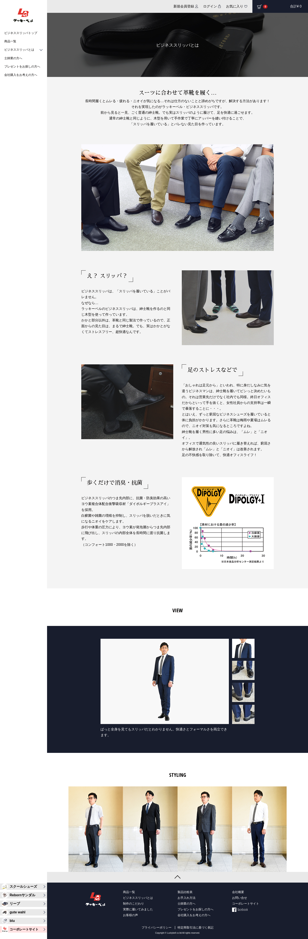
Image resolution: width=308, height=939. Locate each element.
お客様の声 (130, 915)
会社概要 (238, 892)
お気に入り (234, 6)
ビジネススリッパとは (23, 49)
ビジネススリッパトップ (20, 33)
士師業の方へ (13, 58)
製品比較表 (185, 892)
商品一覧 (10, 41)
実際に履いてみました (138, 909)
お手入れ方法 (186, 898)
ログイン (210, 6)
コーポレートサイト (245, 903)
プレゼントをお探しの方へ (22, 66)
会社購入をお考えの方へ (20, 75)
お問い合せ (239, 898)
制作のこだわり (133, 903)
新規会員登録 (183, 6)
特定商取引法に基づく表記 (195, 927)
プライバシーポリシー (157, 927)
